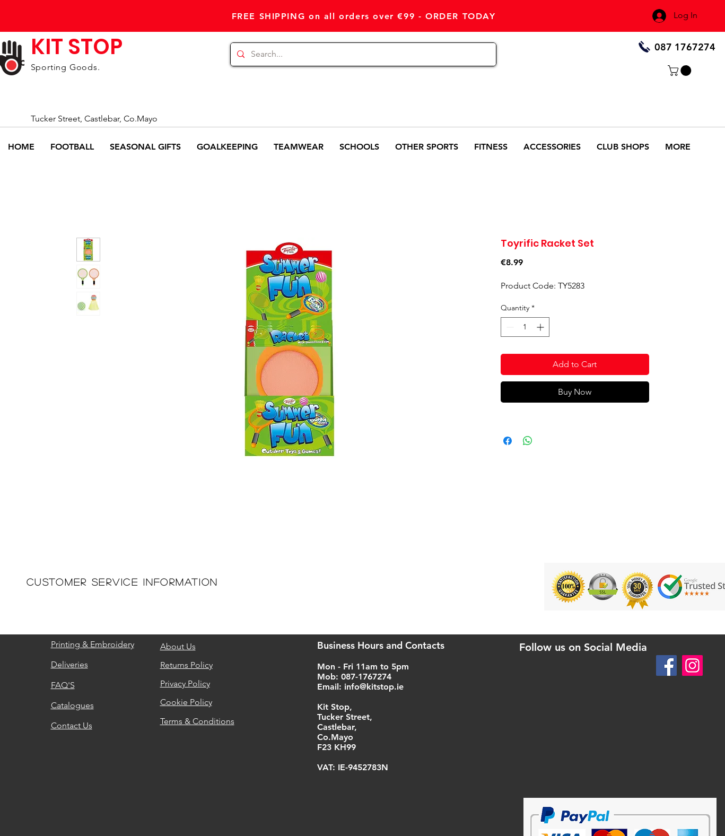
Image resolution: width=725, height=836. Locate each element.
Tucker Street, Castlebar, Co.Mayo (94, 119)
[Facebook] (666, 665)
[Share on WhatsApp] (527, 440)
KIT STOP (77, 47)
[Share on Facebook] (507, 440)
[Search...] (362, 54)
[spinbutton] (525, 327)
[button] (681, 70)
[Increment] (541, 327)
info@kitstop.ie (374, 687)
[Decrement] (509, 327)
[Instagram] (692, 665)
